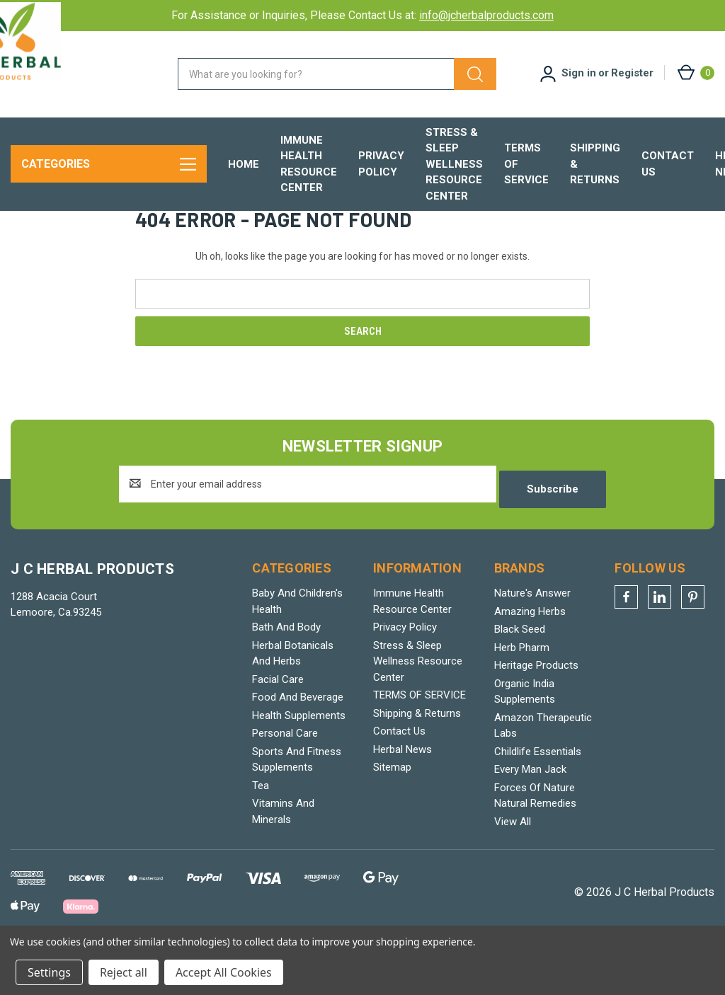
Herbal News (402, 794)
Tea (260, 830)
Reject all (123, 972)
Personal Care (285, 777)
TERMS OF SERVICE (526, 164)
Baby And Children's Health (297, 645)
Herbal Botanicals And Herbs (292, 698)
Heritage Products (536, 709)
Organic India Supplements (524, 736)
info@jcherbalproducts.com (486, 15)
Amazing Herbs (530, 656)
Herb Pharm (521, 692)
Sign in (578, 73)
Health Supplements (299, 760)
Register (632, 73)
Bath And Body (286, 671)
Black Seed (519, 673)
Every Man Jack (530, 813)
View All (512, 866)
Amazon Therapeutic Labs (543, 770)
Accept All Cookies (224, 972)
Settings (49, 972)
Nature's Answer (532, 637)
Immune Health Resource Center (308, 164)
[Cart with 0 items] (694, 72)
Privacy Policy (381, 163)
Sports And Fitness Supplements (296, 804)
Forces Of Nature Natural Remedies (535, 840)
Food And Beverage (297, 741)
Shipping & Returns (595, 164)
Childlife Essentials (537, 796)
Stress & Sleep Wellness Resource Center (454, 164)
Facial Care (278, 724)
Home (243, 164)
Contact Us (667, 163)
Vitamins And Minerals (283, 855)
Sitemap (392, 811)
